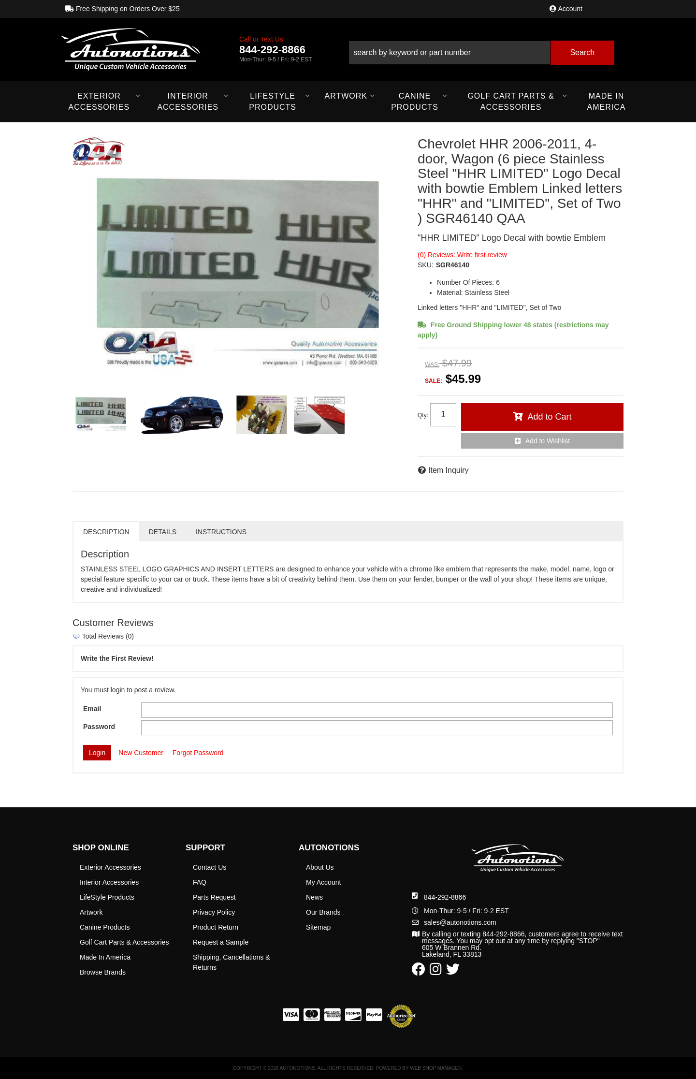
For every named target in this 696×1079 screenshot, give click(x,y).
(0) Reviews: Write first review (462, 255)
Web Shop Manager (436, 1068)
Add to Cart (549, 417)
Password (99, 726)
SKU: (426, 265)
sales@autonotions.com (460, 922)
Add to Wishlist (547, 441)
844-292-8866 (445, 897)
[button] (481, 49)
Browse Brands (103, 972)
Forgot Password (198, 753)
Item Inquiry (448, 470)
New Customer (140, 753)
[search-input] (449, 52)
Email (92, 709)
